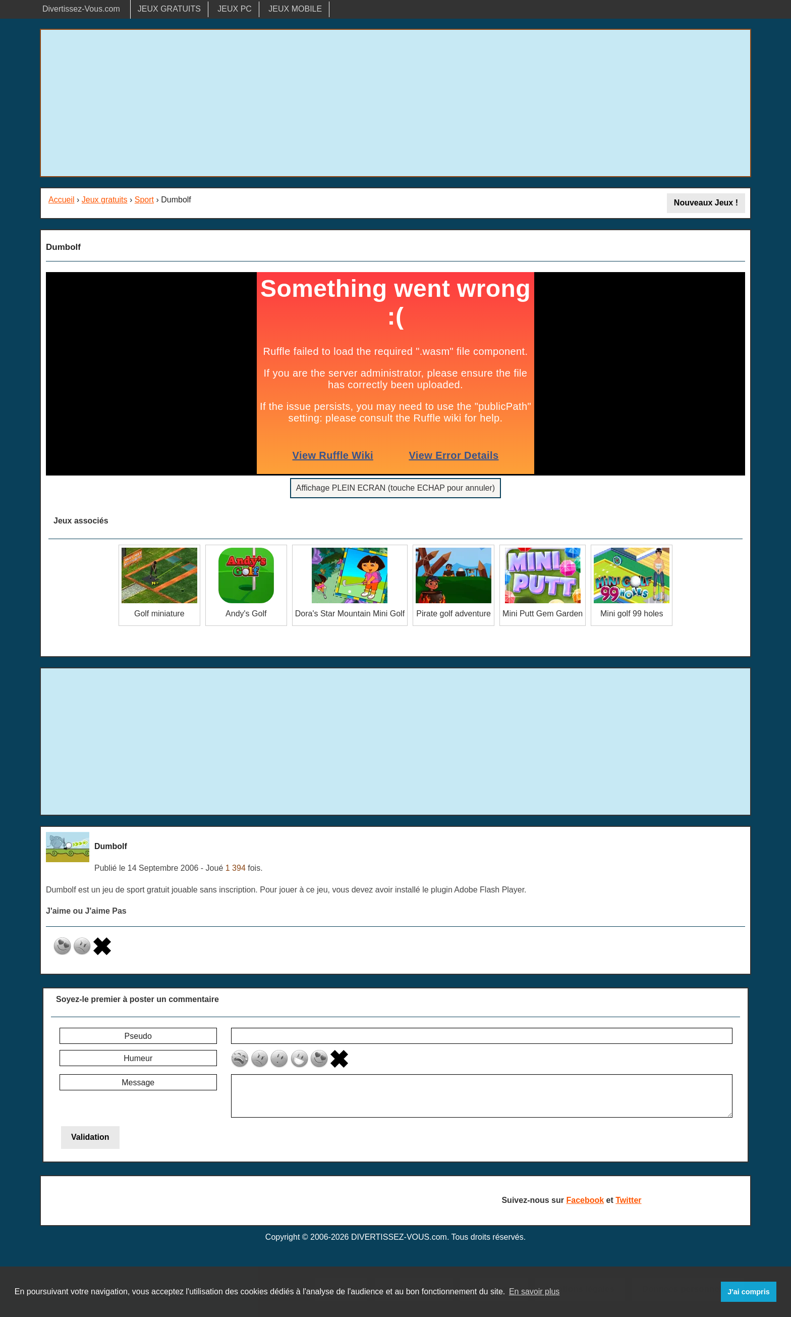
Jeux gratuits (105, 199)
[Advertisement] (395, 103)
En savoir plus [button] (534, 1291)
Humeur (138, 1058)
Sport (144, 199)
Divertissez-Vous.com (81, 9)
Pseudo (138, 1036)
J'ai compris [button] (748, 1292)
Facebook (585, 1200)
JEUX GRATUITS (169, 9)
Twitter (628, 1200)
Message (138, 1082)
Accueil (61, 199)
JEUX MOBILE (295, 9)
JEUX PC (234, 9)
